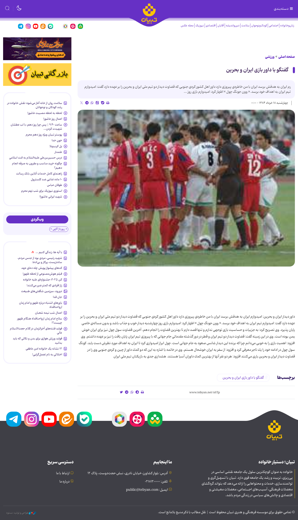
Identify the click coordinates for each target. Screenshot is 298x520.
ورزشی (269, 57)
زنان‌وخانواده (287, 25)
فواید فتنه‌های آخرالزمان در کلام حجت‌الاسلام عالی (36, 330)
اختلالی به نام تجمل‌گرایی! (47, 354)
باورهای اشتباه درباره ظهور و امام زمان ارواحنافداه (40, 305)
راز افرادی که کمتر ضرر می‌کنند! (44, 285)
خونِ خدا (57, 140)
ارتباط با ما (63, 473)
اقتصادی (211, 25)
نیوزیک (199, 25)
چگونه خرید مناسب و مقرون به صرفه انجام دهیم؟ (37, 165)
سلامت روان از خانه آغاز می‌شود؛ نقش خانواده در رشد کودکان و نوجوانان (34, 105)
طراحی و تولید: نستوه (21, 513)
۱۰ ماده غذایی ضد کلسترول (46, 179)
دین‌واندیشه (232, 25)
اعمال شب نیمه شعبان (48, 313)
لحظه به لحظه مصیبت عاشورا (45, 113)
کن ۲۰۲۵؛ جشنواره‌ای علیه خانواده (42, 279)
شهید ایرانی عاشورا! (51, 196)
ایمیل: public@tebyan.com (147, 490)
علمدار (58, 152)
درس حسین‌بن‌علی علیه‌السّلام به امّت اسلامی (35, 157)
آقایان (220, 25)
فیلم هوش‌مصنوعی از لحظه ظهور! (42, 274)
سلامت (245, 25)
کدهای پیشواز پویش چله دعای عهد (41, 268)
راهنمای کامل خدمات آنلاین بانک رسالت (39, 173)
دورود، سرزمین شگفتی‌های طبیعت (41, 291)
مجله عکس (187, 25)
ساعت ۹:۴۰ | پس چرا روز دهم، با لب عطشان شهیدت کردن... (36, 126)
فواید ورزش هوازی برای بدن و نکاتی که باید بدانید (37, 340)
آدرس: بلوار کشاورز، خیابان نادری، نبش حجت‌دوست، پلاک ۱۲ (128, 473)
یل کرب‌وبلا (55, 146)
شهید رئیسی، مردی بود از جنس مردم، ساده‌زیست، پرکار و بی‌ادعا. (40, 260)
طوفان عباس (54, 185)
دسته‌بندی (284, 9)
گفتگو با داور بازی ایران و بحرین (257, 70)
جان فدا (57, 297)
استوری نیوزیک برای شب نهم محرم (41, 191)
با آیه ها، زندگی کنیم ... (49, 252)
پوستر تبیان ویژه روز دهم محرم (44, 134)
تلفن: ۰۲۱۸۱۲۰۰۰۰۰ (156, 481)
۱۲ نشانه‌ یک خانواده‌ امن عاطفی (44, 348)
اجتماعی (273, 25)
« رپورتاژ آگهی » (58, 229)
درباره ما (64, 481)
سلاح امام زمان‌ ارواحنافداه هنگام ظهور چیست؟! (39, 320)
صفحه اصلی (286, 57)
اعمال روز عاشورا (52, 119)
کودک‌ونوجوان (259, 25)
